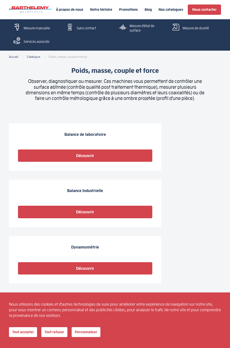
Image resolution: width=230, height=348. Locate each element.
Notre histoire (101, 9)
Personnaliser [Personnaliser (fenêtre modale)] (99, 332)
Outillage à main (93, 274)
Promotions (128, 9)
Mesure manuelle (30, 28)
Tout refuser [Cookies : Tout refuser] (62, 332)
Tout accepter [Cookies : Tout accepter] (25, 332)
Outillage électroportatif (59, 275)
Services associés (30, 41)
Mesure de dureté (189, 28)
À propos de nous (69, 9)
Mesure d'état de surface (135, 28)
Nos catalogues (171, 9)
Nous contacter (204, 9)
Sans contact (80, 28)
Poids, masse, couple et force (124, 264)
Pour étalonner (92, 262)
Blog (148, 9)
